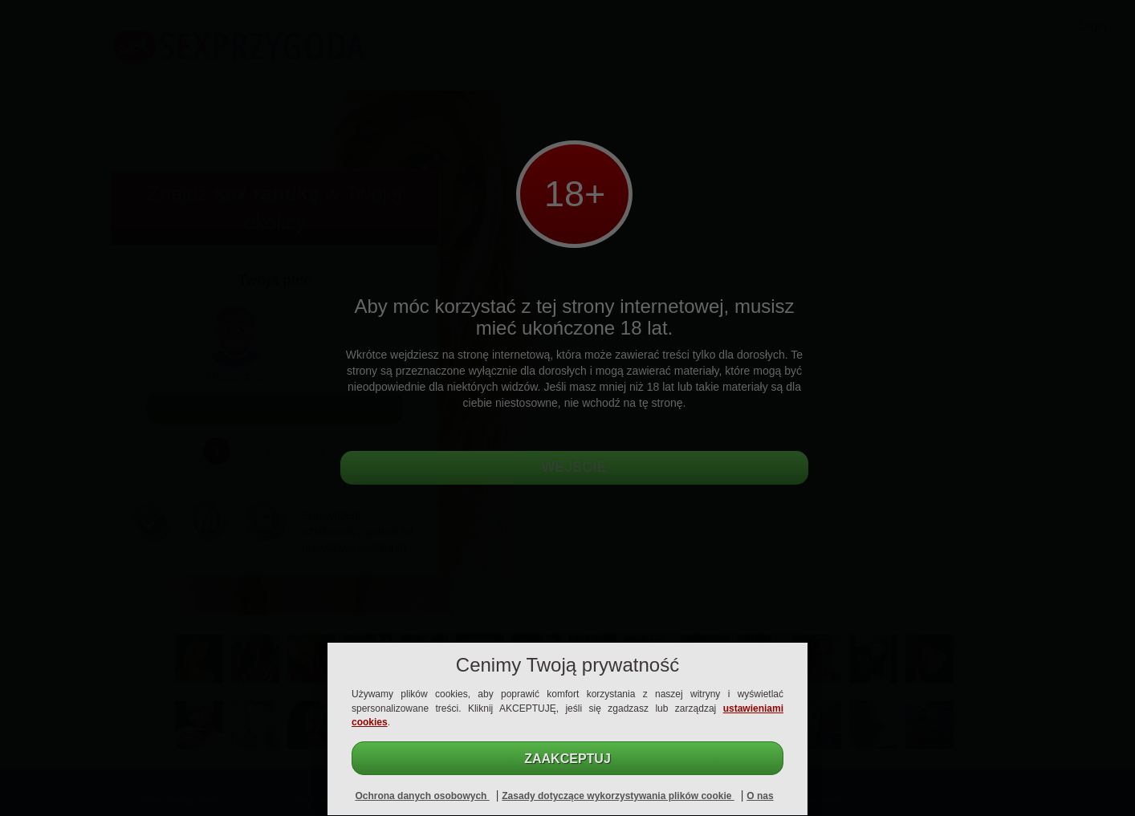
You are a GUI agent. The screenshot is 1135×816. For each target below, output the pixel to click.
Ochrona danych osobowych (422, 796)
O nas (759, 796)
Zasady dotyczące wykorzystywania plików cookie (618, 796)
